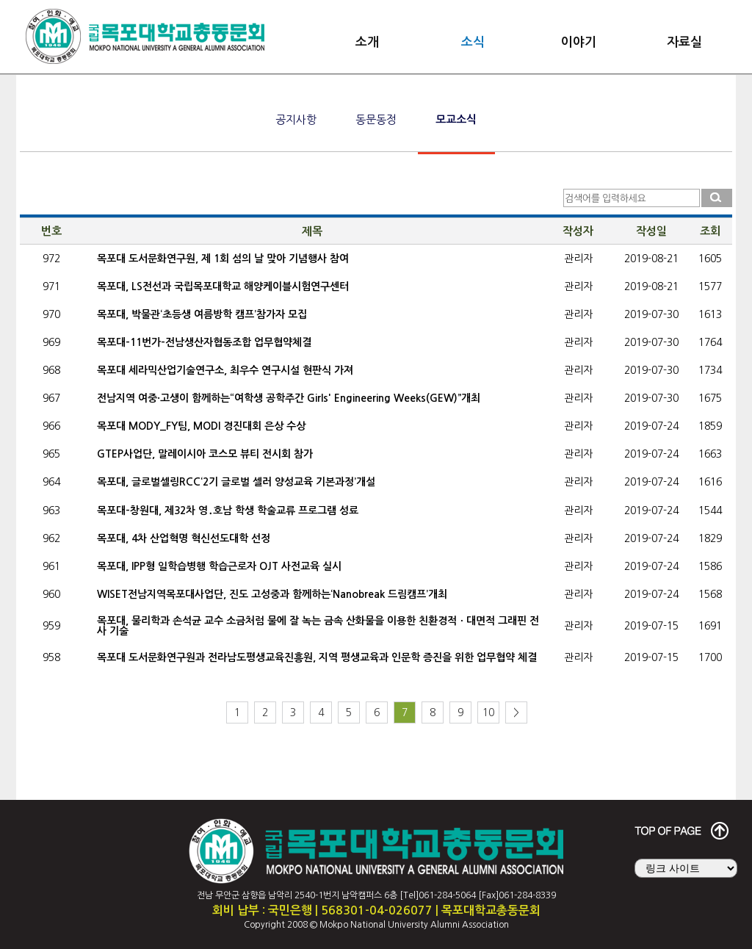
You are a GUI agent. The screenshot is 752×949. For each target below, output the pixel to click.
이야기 (578, 42)
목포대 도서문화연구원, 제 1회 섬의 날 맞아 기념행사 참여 (223, 258)
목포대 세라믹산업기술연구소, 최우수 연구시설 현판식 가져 (225, 370)
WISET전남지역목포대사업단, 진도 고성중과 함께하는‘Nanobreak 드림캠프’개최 (272, 594)
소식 (473, 42)
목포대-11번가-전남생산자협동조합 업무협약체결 (204, 342)
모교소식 (456, 119)
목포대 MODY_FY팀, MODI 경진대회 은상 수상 (201, 426)
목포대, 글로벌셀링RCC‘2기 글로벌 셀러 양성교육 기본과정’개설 (236, 482)
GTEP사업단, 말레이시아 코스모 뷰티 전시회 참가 (205, 454)
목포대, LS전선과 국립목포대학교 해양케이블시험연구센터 (223, 286)
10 (488, 712)
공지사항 (296, 119)
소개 (367, 42)
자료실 (684, 42)
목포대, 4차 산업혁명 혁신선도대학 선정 (183, 538)
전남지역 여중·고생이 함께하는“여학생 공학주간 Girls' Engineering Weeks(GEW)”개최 (288, 398)
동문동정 (376, 119)
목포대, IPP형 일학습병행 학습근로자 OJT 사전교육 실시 (219, 566)
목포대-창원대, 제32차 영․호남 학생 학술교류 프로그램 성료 (227, 510)
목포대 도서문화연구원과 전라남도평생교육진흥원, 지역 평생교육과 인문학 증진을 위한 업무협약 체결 (317, 657)
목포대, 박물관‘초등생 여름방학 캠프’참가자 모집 (202, 314)
